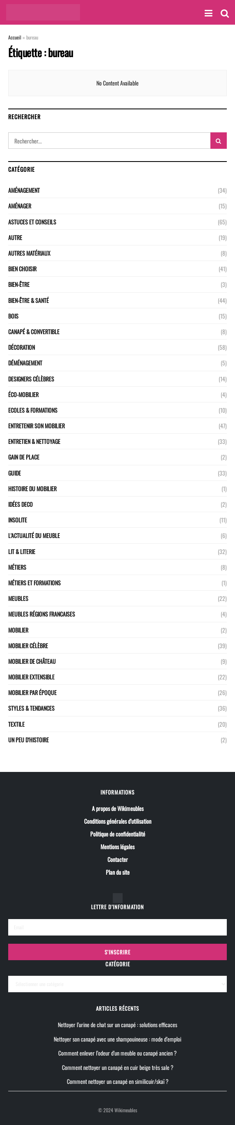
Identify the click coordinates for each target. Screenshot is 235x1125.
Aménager (19, 205)
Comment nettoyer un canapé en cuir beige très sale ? (117, 1067)
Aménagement (24, 190)
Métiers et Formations (34, 582)
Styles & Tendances (31, 708)
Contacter (117, 859)
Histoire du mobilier (32, 488)
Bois (13, 316)
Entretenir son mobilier (36, 425)
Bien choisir (22, 268)
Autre (15, 237)
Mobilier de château (32, 661)
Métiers (17, 567)
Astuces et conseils (32, 221)
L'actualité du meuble (34, 535)
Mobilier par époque (32, 692)
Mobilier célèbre (28, 645)
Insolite (17, 519)
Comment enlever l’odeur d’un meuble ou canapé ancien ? (117, 1053)
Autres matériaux (29, 253)
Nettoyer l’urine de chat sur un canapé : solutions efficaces (117, 1024)
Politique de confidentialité (117, 833)
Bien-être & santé (28, 300)
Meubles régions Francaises (41, 614)
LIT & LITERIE (21, 551)
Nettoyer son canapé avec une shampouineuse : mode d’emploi (117, 1038)
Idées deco (20, 504)
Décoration (21, 347)
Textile (16, 724)
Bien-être (19, 284)
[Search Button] (218, 140)
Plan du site (118, 872)
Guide (14, 473)
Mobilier (18, 630)
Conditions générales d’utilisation (117, 821)
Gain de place (23, 457)
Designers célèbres (31, 378)
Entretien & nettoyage (34, 441)
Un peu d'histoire (28, 739)
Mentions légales (117, 846)
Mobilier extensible (31, 676)
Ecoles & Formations (32, 410)
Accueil (14, 37)
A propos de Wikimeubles (118, 808)
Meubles (18, 598)
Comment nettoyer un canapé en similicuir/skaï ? (118, 1080)
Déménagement (25, 362)
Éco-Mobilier (23, 394)
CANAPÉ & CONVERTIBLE (33, 331)
